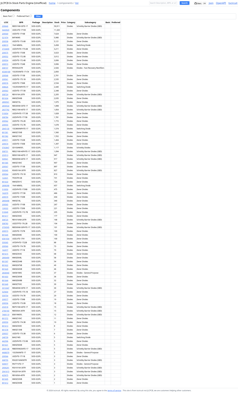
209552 (5, 56)
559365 (5, 242)
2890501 (5, 102)
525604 (5, 292)
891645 (5, 235)
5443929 (5, 30)
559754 (5, 295)
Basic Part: (8, 16)
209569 (5, 33)
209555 (5, 125)
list (77, 3)
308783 (5, 223)
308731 (5, 151)
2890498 (5, 200)
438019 (5, 45)
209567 (5, 166)
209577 (5, 299)
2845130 (5, 128)
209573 (5, 231)
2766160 (5, 311)
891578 (5, 329)
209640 (5, 26)
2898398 (5, 185)
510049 (5, 212)
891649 (5, 284)
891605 (5, 379)
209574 (5, 144)
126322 (5, 208)
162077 (5, 250)
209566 (5, 356)
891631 (5, 345)
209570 (5, 197)
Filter (38, 16)
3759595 (5, 227)
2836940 (5, 273)
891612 (5, 383)
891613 (5, 326)
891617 (5, 216)
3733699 (5, 49)
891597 (5, 261)
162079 (5, 193)
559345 (5, 170)
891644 (5, 280)
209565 (5, 204)
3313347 (5, 288)
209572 (5, 64)
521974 (5, 37)
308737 (5, 68)
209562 (5, 121)
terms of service (114, 390)
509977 (5, 364)
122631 (5, 178)
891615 (5, 254)
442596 (5, 341)
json (211, 3)
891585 (5, 163)
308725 (5, 219)
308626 (5, 87)
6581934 (5, 238)
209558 (5, 41)
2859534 (5, 106)
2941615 (5, 371)
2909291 (5, 367)
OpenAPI (221, 3)
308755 (5, 360)
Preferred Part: (24, 16)
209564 (5, 174)
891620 (5, 269)
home (52, 3)
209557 (5, 333)
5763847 (5, 147)
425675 (5, 375)
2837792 (5, 109)
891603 (5, 276)
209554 (5, 60)
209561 (5, 79)
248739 (5, 337)
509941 (5, 159)
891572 (5, 318)
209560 (5, 246)
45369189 (6, 71)
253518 (5, 307)
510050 (5, 189)
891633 (5, 181)
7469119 (5, 314)
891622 (5, 265)
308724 (5, 94)
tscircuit (232, 3)
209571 (5, 140)
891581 (5, 132)
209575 (5, 52)
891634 (5, 98)
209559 (5, 322)
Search (185, 3)
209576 (5, 83)
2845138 (5, 348)
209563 (5, 90)
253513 (5, 155)
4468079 (5, 352)
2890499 (5, 257)
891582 (5, 136)
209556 (5, 303)
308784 (5, 117)
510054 (5, 113)
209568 (5, 75)
